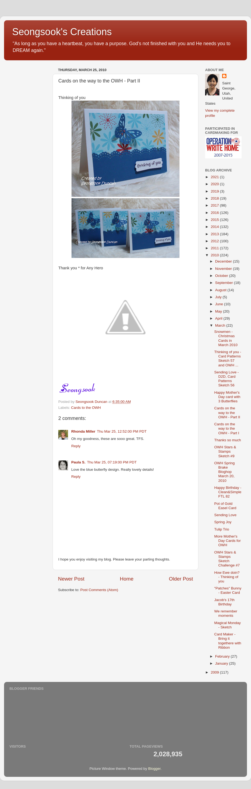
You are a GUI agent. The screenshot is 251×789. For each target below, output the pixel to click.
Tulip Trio (221, 529)
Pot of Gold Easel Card (225, 506)
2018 (215, 198)
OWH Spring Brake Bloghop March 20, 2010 (224, 472)
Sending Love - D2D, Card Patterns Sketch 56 (226, 378)
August (221, 290)
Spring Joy (223, 522)
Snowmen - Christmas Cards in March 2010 (226, 338)
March (220, 325)
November (224, 269)
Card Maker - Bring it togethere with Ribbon (227, 640)
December (224, 261)
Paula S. (78, 462)
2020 (215, 184)
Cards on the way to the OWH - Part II (227, 412)
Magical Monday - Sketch (227, 625)
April (219, 318)
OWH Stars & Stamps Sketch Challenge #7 (227, 559)
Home (126, 579)
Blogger (154, 769)
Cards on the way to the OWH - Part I (226, 428)
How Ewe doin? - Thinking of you (227, 577)
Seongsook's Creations (62, 31)
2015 (215, 220)
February (223, 656)
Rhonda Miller (83, 431)
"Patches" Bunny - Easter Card (227, 590)
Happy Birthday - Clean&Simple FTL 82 (228, 492)
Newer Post (71, 579)
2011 (215, 248)
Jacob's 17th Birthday (224, 602)
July (219, 297)
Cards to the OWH (86, 408)
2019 (215, 191)
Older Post (181, 579)
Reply (76, 446)
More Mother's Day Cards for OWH (227, 540)
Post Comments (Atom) (99, 590)
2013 (215, 234)
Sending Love (225, 515)
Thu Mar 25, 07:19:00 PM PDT (112, 462)
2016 (215, 213)
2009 (215, 672)
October (222, 276)
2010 (215, 255)
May (219, 311)
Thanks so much (227, 440)
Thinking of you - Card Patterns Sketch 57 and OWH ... (227, 358)
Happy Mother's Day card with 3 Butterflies (227, 396)
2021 (215, 177)
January (222, 663)
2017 (215, 205)
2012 (215, 241)
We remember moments (225, 613)
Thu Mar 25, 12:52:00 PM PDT (122, 431)
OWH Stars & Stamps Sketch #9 (225, 451)
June (219, 304)
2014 (215, 227)
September (224, 283)
